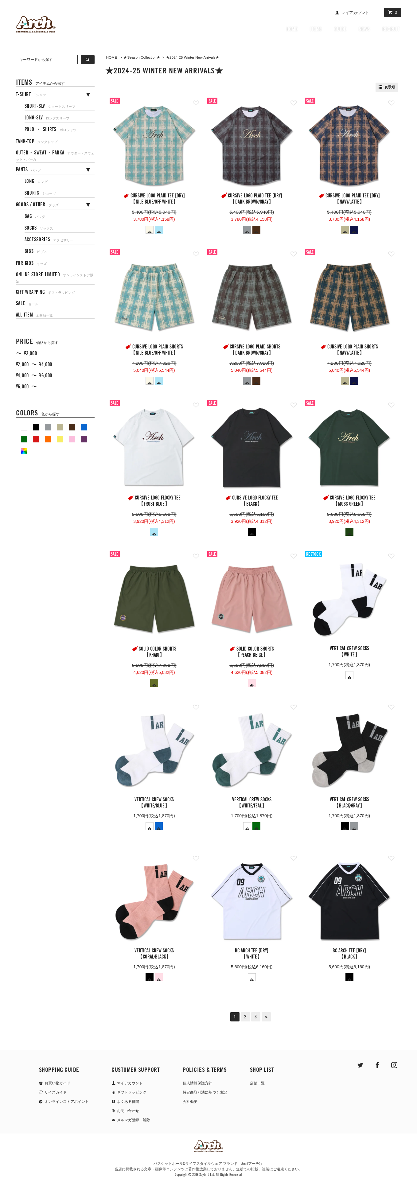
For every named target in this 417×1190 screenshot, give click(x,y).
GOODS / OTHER (37, 205)
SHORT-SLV (50, 106)
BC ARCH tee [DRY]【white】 (251, 954)
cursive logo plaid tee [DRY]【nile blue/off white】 (157, 199)
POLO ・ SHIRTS (50, 129)
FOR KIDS (31, 263)
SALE (27, 303)
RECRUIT (390, 29)
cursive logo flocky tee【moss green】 (353, 501)
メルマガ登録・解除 (133, 1120)
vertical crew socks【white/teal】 (251, 803)
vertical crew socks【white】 (349, 652)
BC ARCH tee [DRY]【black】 (349, 954)
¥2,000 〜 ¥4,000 (34, 365)
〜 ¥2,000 (26, 353)
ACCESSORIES (49, 240)
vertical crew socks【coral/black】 (154, 954)
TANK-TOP (36, 141)
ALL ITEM (34, 315)
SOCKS (39, 228)
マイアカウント (355, 12)
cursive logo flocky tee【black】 (255, 501)
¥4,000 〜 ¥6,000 (34, 376)
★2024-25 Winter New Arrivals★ (192, 57)
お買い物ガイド (57, 1083)
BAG (35, 216)
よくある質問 (128, 1101)
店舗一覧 (257, 1083)
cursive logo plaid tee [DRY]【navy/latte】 (352, 199)
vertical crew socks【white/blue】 (154, 803)
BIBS (36, 251)
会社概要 (190, 1101)
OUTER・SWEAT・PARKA (55, 155)
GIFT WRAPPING (45, 292)
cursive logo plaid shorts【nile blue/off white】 (156, 350)
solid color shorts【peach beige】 (254, 652)
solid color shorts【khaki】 (157, 652)
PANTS (28, 170)
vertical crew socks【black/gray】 (349, 803)
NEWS (364, 29)
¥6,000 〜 (26, 387)
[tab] (55, 93)
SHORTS (40, 193)
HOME (292, 29)
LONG (36, 181)
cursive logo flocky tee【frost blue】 (158, 501)
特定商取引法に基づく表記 (205, 1092)
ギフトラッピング (131, 1092)
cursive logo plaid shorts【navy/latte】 (352, 350)
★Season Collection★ (141, 57)
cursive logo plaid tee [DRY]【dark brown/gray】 (255, 199)
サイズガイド (56, 1092)
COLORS (38, 413)
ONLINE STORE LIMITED (55, 277)
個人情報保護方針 (197, 1083)
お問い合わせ (128, 1111)
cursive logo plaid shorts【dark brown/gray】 (255, 350)
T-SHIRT (31, 94)
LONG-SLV (47, 118)
